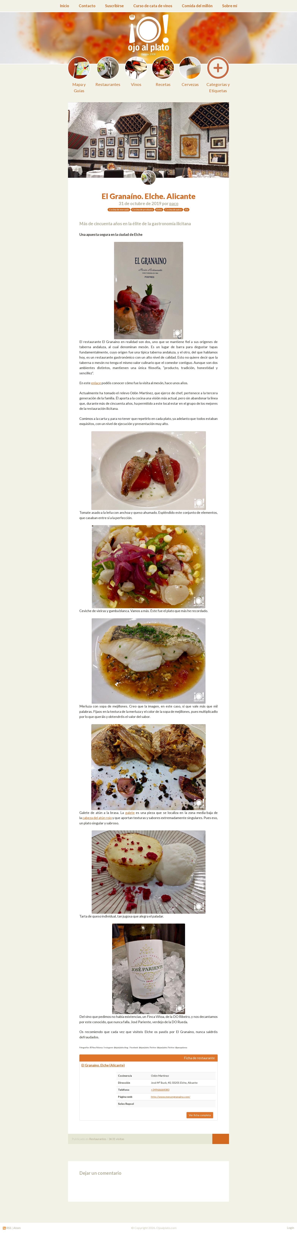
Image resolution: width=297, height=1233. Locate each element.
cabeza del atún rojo (97, 818)
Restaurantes (97, 1139)
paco (173, 203)
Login (290, 1227)
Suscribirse (114, 5)
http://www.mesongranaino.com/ (170, 1096)
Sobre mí (229, 5)
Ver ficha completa (200, 1115)
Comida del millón (197, 5)
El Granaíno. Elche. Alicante (148, 196)
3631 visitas (116, 1139)
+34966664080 (160, 1089)
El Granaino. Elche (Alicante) (103, 1065)
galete (130, 812)
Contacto (87, 5)
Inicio (64, 5)
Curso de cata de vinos (152, 5)
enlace (96, 383)
